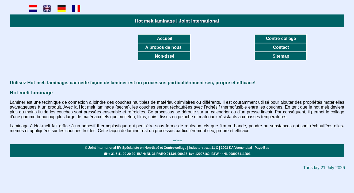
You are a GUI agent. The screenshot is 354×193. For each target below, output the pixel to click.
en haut (177, 140)
